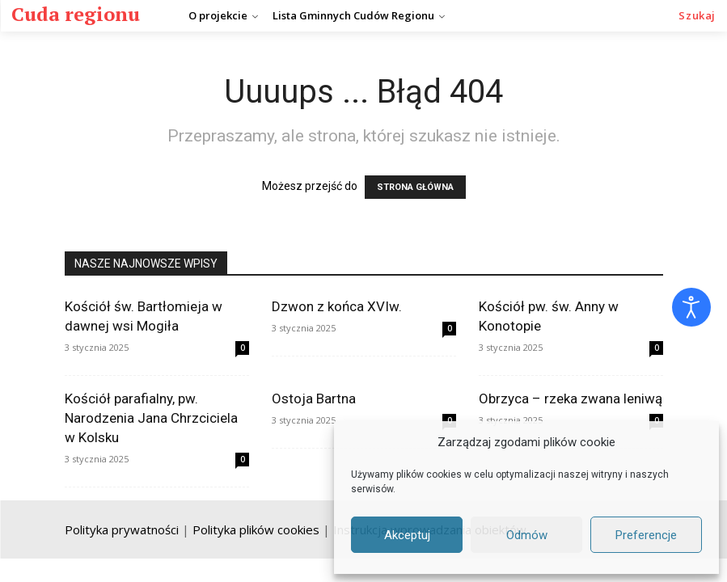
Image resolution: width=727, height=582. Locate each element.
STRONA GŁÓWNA (415, 187)
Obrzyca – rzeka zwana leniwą (570, 398)
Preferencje (646, 535)
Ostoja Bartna (314, 398)
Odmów (526, 535)
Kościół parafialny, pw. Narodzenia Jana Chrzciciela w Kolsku (151, 417)
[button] (697, 16)
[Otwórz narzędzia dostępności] (691, 307)
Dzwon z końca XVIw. (337, 306)
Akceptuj (407, 535)
